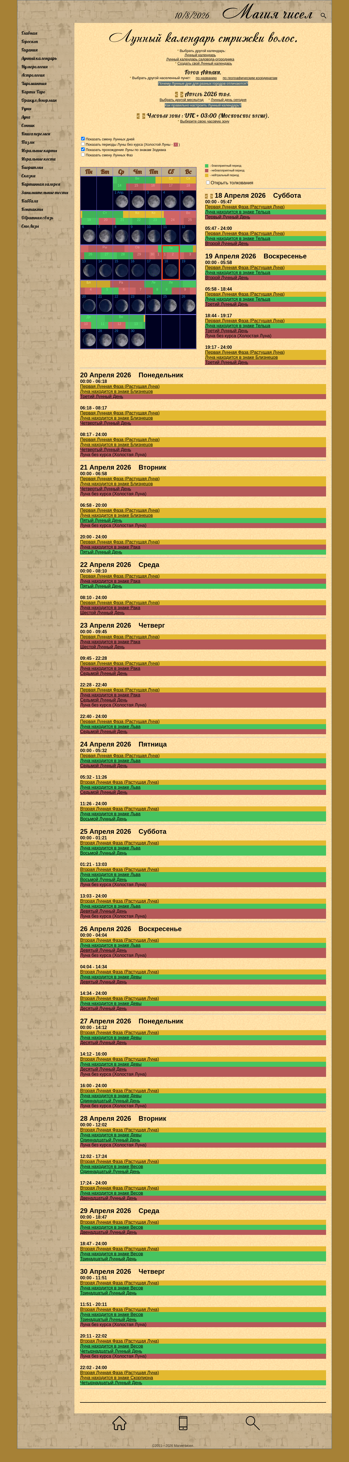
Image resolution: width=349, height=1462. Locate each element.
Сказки (28, 175)
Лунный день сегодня (228, 100)
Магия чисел (267, 11)
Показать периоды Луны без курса (114, 144)
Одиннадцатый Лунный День (110, 1100)
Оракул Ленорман (38, 100)
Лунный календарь (39, 58)
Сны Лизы (30, 226)
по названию (206, 78)
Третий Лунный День (226, 304)
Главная (29, 33)
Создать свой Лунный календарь (205, 63)
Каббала (29, 201)
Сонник (28, 125)
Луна (25, 117)
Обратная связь (37, 217)
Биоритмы (32, 167)
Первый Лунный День (227, 217)
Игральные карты (39, 150)
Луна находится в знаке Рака (110, 547)
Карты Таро (33, 92)
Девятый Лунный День (103, 911)
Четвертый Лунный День (105, 423)
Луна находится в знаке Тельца (237, 211)
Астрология (32, 75)
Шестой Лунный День (102, 612)
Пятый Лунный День (101, 520)
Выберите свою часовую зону (204, 121)
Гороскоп (29, 41)
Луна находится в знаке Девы (111, 976)
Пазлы (27, 142)
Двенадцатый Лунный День (108, 1198)
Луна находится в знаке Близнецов (241, 357)
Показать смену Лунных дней (110, 139)
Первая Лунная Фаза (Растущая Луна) (244, 206)
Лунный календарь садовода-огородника (200, 59)
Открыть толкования (232, 182)
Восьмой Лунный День (103, 818)
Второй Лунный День (227, 243)
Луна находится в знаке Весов (111, 1166)
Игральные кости (38, 159)
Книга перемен (35, 133)
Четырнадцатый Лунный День (111, 1351)
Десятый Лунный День (103, 1008)
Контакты (32, 209)
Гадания (29, 50)
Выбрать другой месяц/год (182, 100)
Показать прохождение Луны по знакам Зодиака (126, 150)
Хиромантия (33, 83)
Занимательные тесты (44, 192)
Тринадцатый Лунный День (108, 1258)
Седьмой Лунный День (103, 673)
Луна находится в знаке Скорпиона (116, 1377)
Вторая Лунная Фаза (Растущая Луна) (119, 782)
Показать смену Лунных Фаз (109, 155)
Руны (26, 108)
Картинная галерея (40, 184)
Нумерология (34, 66)
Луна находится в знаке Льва (110, 726)
